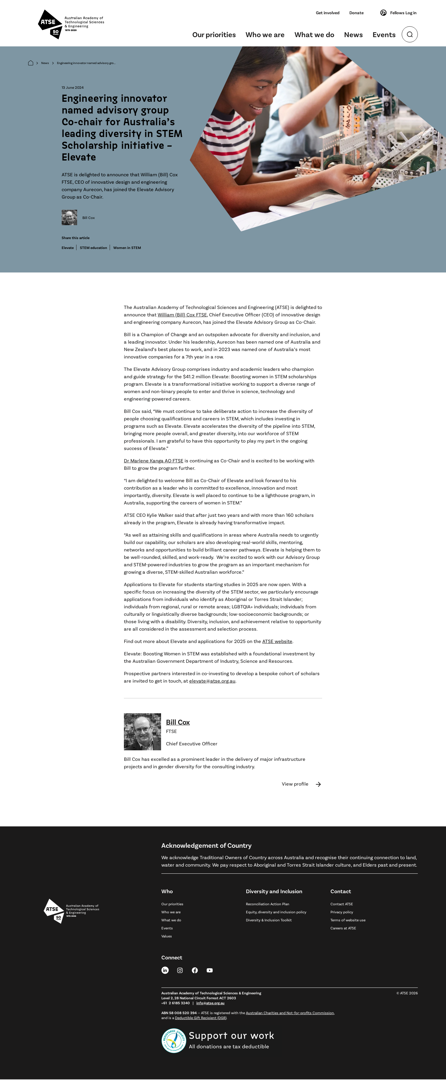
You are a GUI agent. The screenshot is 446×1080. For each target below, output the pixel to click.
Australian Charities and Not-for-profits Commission (290, 1013)
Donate (356, 12)
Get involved (327, 12)
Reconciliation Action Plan (267, 904)
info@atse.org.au (210, 1003)
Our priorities (214, 34)
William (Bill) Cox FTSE (182, 315)
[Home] (30, 63)
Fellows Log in (398, 12)
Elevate (68, 248)
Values (166, 936)
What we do (314, 34)
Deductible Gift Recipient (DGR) (200, 1018)
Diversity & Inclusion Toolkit (269, 920)
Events (384, 34)
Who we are (265, 34)
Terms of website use (347, 920)
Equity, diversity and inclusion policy (276, 912)
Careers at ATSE (343, 928)
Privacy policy (341, 912)
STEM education (93, 248)
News (353, 34)
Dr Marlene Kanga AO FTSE (153, 461)
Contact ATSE (341, 904)
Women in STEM (127, 248)
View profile (302, 785)
